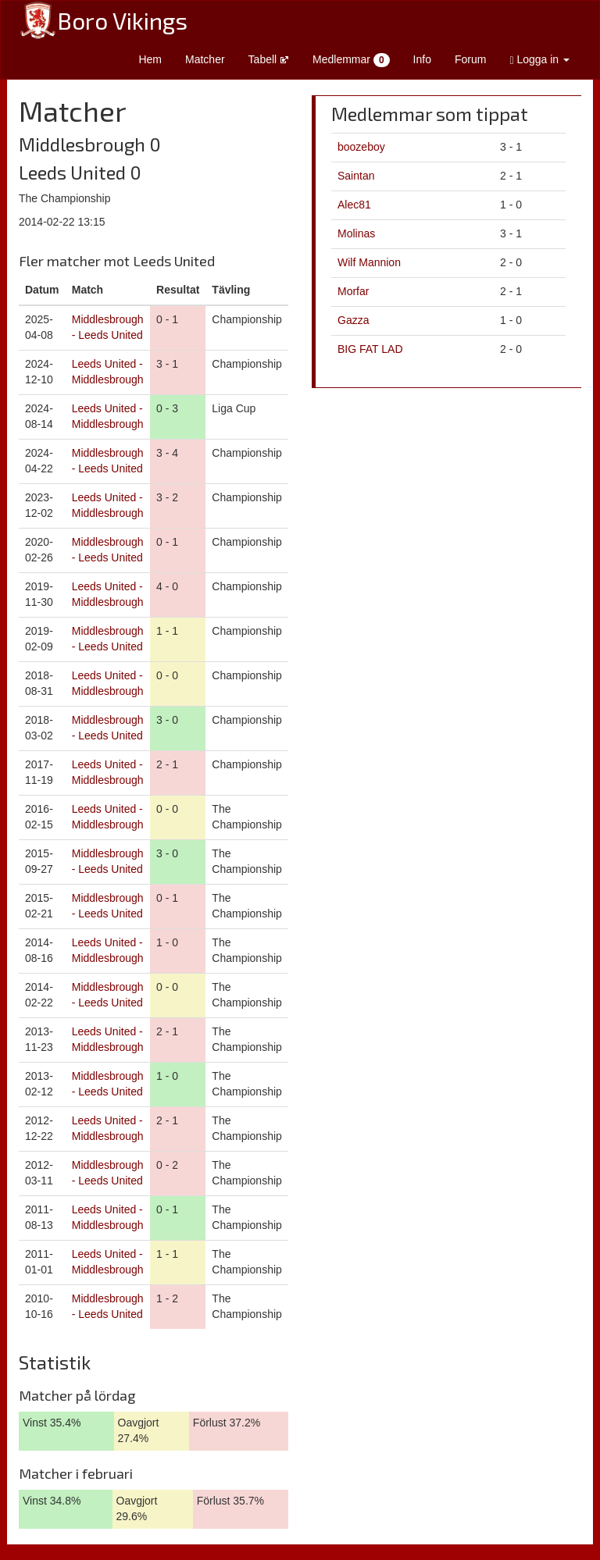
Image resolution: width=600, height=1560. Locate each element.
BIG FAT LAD (370, 349)
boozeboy (361, 147)
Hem (150, 59)
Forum (470, 59)
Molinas (356, 233)
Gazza (353, 320)
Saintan (356, 175)
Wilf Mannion (369, 262)
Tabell (268, 59)
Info (422, 59)
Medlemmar (350, 60)
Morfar (353, 291)
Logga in (539, 59)
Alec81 (354, 204)
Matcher (205, 59)
